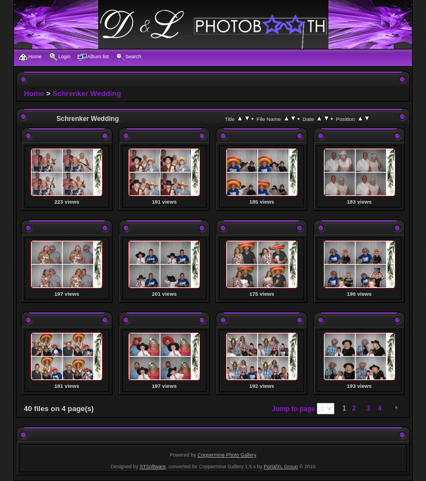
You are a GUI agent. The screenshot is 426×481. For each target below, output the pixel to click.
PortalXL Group (280, 466)
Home (34, 93)
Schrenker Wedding (87, 93)
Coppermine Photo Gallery (226, 455)
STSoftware (153, 466)
